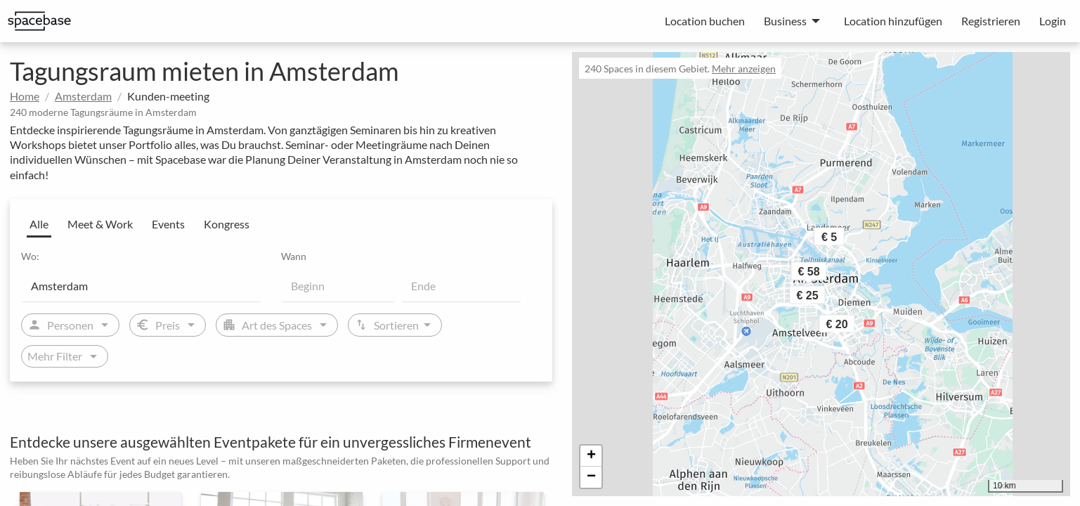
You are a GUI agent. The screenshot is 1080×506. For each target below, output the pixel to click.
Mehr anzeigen (744, 68)
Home (24, 96)
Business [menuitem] (785, 20)
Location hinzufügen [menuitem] (893, 20)
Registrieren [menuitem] (990, 20)
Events (168, 224)
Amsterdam (83, 96)
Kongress (226, 224)
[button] (856, 327)
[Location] (141, 285)
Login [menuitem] (1052, 20)
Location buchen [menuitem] (705, 20)
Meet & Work (100, 224)
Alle (39, 224)
